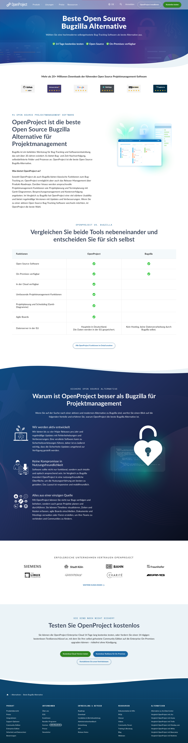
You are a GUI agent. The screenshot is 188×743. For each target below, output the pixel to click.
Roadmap (81, 701)
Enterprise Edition (12, 719)
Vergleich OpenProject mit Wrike (163, 719)
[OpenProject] (7, 685)
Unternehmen (48, 696)
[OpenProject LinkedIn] (101, 739)
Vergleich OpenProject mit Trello (163, 712)
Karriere (45, 715)
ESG (43, 705)
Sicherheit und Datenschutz (16, 722)
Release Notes (83, 722)
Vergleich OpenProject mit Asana (163, 708)
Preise (61, 5)
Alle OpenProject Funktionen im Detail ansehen (94, 345)
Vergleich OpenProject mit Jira (162, 705)
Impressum (10, 738)
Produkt (36, 5)
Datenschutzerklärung (35, 738)
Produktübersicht (12, 701)
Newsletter (46, 722)
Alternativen (16, 685)
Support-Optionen (12, 712)
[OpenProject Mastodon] (96, 739)
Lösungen (49, 5)
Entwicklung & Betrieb (90, 696)
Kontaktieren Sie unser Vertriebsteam (94, 652)
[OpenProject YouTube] (106, 739)
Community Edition (13, 715)
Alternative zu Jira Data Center (162, 701)
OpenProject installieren (149, 5)
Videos (120, 712)
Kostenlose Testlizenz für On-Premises (110, 644)
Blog (119, 722)
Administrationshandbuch (87, 712)
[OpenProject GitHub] (91, 739)
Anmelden (129, 4)
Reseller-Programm (49, 712)
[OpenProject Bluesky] (116, 739)
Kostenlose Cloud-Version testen (75, 644)
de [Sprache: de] (111, 4)
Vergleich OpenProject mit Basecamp (164, 722)
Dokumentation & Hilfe (126, 701)
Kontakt (55, 738)
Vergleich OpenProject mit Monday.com (165, 715)
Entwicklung (82, 715)
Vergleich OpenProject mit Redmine (164, 726)
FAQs (120, 705)
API (79, 719)
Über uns (45, 701)
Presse (44, 719)
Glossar (121, 708)
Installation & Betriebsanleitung (89, 708)
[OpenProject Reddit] (111, 739)
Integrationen (11, 708)
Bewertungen (11, 726)
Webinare (121, 726)
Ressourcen (72, 5)
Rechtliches (20, 738)
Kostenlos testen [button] (172, 5)
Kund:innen (46, 708)
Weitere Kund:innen (92, 575)
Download (81, 705)
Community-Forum (125, 715)
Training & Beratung (125, 719)
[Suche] (120, 4)
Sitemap (48, 738)
